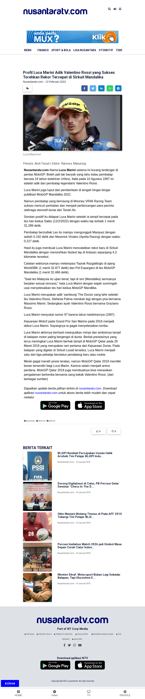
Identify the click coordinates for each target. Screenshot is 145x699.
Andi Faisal (42, 163)
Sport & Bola (61, 50)
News (27, 50)
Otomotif (106, 50)
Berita (52, 421)
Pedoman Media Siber (102, 634)
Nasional (30, 421)
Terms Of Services (63, 634)
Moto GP (42, 421)
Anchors (77, 639)
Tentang (29, 634)
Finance (43, 50)
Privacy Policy (44, 634)
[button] (84, 88)
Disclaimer (81, 634)
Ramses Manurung (73, 163)
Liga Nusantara (84, 50)
